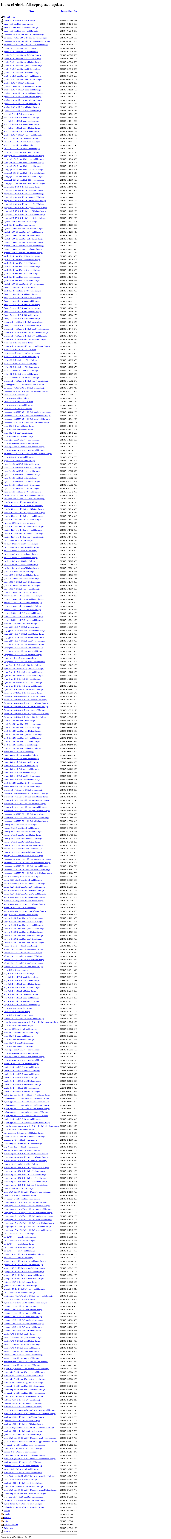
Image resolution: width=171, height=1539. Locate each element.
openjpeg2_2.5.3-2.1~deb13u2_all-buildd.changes (22, 166)
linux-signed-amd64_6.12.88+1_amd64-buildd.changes (24, 450)
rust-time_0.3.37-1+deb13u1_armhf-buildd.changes (23, 1448)
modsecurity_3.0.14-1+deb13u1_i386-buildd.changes (24, 1386)
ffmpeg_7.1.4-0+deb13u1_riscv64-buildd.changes (22, 325)
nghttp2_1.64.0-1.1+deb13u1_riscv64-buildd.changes (24, 284)
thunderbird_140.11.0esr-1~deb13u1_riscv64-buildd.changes (26, 818)
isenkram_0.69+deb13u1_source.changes (19, 523)
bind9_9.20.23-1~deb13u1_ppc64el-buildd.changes (23, 734)
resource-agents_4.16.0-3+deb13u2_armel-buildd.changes (25, 1181)
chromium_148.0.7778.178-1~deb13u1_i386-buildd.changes (26, 866)
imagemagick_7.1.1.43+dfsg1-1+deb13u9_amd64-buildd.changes (28, 1216)
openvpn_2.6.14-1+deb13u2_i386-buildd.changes (22, 610)
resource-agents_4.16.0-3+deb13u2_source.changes (23, 1143)
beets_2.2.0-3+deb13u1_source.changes (19, 1188)
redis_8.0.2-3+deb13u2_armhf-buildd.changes (21, 360)
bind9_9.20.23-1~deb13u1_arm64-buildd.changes (22, 738)
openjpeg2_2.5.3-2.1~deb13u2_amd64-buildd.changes (24, 156)
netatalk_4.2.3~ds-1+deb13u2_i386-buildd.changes (23, 530)
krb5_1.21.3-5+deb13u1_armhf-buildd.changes (21, 124)
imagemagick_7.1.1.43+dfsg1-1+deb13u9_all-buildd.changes (27, 1206)
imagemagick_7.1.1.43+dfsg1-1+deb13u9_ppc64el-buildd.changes (29, 1223)
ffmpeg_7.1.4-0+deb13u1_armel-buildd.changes (22, 308)
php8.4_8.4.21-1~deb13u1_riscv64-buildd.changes (23, 79)
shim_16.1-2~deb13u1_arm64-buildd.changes (21, 31)
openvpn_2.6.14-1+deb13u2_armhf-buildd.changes (23, 603)
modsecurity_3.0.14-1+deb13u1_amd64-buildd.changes (24, 1389)
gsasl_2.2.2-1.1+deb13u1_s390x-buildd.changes (22, 256)
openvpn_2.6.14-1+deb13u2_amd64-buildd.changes (23, 617)
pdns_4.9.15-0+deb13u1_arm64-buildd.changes (21, 575)
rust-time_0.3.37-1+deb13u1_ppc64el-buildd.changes (24, 1383)
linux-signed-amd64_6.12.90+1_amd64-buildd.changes (24, 1060)
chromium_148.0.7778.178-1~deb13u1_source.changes (24, 814)
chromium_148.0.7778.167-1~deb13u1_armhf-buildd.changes (27, 419)
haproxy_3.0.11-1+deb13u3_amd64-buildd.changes (23, 838)
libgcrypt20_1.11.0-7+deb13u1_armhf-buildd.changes (24, 637)
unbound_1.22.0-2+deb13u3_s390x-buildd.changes (23, 1313)
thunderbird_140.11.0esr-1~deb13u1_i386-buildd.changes (25, 807)
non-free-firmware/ (11, 1525)
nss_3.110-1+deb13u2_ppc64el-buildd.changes (21, 547)
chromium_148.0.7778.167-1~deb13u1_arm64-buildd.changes (27, 416)
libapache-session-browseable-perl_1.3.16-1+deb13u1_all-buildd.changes (31, 1126)
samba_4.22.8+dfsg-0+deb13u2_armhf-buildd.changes (24, 897)
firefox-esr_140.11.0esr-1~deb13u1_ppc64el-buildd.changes (26, 714)
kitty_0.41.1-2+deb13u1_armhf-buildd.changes (21, 998)
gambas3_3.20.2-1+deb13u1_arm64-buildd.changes (23, 1424)
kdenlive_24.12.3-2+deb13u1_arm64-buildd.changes (23, 956)
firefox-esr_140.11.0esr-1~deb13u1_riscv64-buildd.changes (26, 793)
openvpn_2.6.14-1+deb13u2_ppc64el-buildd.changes (23, 599)
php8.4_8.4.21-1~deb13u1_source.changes (20, 48)
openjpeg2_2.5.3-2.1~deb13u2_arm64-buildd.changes (24, 159)
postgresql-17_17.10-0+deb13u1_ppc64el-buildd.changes (25, 208)
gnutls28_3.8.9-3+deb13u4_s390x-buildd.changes (22, 111)
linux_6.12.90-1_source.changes (16, 970)
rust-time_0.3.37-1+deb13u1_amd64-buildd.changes (23, 1396)
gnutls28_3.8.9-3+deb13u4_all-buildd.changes (21, 107)
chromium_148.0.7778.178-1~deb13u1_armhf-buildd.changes (27, 870)
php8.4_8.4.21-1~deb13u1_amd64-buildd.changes (22, 69)
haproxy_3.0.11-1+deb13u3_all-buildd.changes (21, 828)
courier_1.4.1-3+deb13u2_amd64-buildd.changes (22, 1081)
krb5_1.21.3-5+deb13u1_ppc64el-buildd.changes (22, 128)
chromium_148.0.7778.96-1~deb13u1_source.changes (24, 34)
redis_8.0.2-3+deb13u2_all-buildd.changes (20, 350)
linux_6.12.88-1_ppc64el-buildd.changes (19, 426)
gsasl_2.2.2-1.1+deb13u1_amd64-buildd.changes (22, 260)
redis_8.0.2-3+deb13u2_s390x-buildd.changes (21, 371)
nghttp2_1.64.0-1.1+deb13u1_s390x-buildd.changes (23, 228)
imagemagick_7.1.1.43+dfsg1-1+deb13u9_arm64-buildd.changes (28, 1213)
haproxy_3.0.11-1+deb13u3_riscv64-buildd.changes (23, 856)
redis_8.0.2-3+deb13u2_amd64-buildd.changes (21, 357)
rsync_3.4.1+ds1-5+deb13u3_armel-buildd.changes (23, 686)
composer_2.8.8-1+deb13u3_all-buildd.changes (21, 1164)
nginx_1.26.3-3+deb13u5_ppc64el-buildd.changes (22, 468)
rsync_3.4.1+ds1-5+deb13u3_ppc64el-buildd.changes (24, 669)
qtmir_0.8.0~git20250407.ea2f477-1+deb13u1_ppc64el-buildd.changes (30, 1441)
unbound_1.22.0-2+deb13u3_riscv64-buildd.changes (23, 1355)
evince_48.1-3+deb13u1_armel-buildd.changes (21, 762)
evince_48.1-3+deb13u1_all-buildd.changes (20, 773)
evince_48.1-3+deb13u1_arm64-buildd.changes (21, 755)
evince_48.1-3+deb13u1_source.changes (19, 752)
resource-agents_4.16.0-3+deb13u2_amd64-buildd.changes (26, 1154)
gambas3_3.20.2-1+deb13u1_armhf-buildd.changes (23, 1462)
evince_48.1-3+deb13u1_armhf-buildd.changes (21, 759)
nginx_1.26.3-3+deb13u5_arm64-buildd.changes (22, 471)
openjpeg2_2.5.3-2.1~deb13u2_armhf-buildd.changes (24, 170)
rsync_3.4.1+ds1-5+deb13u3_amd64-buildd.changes (23, 672)
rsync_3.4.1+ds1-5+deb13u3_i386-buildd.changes (22, 679)
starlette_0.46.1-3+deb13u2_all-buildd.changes (21, 1469)
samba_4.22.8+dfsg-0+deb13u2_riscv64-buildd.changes (25, 911)
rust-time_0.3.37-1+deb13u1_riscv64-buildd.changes (23, 1486)
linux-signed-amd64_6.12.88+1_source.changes (22, 440)
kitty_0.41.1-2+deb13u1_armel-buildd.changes (21, 1001)
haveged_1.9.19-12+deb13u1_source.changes (21, 915)
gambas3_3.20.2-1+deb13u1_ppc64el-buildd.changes (24, 1417)
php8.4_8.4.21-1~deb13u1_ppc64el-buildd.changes (23, 66)
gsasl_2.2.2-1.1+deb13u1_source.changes (19, 225)
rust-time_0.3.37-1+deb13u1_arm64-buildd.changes (23, 1376)
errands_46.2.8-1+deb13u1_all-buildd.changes (21, 1064)
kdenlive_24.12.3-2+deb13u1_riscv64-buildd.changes (24, 1019)
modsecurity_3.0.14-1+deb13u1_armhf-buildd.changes (24, 1445)
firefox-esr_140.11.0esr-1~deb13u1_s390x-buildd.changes (25, 717)
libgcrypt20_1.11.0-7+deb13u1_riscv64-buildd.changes (24, 662)
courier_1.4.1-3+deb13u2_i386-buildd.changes (21, 1088)
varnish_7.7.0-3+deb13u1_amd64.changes (19, 1334)
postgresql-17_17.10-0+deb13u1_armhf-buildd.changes (24, 204)
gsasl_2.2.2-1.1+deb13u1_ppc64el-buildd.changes (22, 270)
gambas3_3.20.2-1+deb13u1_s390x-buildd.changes (23, 1403)
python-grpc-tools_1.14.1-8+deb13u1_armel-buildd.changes (26, 1105)
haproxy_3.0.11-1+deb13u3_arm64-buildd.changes (23, 849)
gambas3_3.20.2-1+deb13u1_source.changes (20, 1285)
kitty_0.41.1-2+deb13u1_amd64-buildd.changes (22, 987)
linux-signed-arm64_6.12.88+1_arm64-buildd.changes (24, 447)
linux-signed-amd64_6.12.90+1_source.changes (22, 1050)
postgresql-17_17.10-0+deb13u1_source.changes (22, 187)
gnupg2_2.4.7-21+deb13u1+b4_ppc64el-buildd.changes (25, 1261)
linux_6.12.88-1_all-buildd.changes (17, 398)
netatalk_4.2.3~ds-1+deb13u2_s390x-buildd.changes (23, 533)
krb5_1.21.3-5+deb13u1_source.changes (19, 114)
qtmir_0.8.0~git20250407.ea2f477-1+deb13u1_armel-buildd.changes (29, 1476)
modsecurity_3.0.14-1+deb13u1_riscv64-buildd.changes (25, 1493)
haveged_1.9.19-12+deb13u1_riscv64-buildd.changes (24, 942)
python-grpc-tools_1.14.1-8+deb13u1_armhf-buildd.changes (26, 1102)
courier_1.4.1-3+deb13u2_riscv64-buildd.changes (22, 1119)
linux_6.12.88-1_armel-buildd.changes (18, 402)
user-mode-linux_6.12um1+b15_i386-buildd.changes (23, 495)
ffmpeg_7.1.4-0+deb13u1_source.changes (19, 287)
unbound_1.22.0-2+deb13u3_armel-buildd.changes (23, 1317)
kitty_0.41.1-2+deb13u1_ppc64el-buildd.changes (22, 984)
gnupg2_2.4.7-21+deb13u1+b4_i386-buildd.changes (23, 1265)
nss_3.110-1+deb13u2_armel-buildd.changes (20, 551)
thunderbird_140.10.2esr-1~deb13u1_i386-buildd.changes (25, 336)
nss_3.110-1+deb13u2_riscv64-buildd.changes (21, 568)
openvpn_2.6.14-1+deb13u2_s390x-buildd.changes (23, 613)
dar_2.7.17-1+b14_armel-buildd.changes (19, 1233)
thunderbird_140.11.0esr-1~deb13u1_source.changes (23, 790)
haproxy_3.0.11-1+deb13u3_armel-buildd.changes (22, 835)
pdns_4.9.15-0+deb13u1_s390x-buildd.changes (21, 578)
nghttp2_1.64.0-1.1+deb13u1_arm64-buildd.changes (23, 232)
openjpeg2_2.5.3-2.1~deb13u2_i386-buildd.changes (23, 176)
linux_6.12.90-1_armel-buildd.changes (18, 1015)
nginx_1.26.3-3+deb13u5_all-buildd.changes (20, 478)
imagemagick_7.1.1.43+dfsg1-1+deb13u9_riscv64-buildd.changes (28, 1296)
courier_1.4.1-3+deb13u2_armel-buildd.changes (22, 1091)
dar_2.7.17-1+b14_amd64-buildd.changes (19, 1251)
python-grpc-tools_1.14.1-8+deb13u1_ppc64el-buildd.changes (27, 1095)
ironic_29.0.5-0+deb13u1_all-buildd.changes (20, 1480)
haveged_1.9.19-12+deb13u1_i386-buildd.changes (23, 939)
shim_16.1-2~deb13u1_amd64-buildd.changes (21, 27)
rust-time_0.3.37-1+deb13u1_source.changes (20, 1282)
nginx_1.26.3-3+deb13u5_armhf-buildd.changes (22, 481)
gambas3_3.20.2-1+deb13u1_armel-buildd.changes (23, 1466)
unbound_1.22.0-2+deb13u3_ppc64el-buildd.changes (24, 1324)
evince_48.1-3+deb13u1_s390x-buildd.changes (21, 769)
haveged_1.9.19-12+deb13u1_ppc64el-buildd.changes (24, 928)
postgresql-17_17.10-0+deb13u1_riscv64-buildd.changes (25, 218)
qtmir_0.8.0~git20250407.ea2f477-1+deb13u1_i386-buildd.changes (29, 1428)
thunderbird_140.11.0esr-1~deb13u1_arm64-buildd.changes (26, 797)
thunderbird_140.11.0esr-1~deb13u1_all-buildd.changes (25, 804)
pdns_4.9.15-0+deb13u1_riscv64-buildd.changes (22, 589)
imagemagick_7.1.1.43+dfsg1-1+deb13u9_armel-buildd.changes (28, 1230)
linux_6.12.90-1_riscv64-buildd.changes (19, 1130)
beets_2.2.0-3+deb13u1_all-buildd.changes (20, 1195)
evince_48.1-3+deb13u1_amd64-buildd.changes (22, 776)
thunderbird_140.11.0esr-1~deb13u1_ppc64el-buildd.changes (27, 811)
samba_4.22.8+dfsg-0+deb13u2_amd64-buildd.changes (24, 883)
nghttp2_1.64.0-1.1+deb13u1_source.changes (21, 221)
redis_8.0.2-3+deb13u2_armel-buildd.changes (21, 374)
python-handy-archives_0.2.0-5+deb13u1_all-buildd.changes (26, 1369)
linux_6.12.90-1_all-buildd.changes (17, 1012)
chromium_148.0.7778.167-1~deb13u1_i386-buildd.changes (26, 423)
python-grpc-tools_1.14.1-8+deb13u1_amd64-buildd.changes (26, 1109)
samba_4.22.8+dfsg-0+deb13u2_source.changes (22, 877)
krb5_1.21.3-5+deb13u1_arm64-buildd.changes (21, 118)
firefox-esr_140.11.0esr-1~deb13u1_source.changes (23, 693)
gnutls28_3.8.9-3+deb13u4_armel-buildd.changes (22, 86)
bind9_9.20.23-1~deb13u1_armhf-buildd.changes (22, 727)
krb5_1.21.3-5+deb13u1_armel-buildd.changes (21, 121)
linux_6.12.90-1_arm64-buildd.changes (18, 1046)
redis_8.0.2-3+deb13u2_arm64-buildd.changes (21, 367)
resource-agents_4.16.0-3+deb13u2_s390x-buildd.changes (25, 1161)
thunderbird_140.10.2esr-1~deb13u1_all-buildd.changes (25, 339)
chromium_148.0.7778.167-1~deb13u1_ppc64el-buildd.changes (28, 454)
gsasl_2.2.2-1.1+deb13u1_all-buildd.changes (20, 263)
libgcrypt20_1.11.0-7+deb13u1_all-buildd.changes (23, 655)
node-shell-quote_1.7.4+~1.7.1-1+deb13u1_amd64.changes (26, 1362)
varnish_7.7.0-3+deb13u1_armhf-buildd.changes (22, 1344)
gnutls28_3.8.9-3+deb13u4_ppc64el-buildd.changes (23, 93)
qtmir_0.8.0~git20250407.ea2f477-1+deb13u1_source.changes (27, 1192)
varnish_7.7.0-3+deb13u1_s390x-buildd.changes (22, 1358)
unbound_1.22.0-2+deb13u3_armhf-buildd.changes (23, 1327)
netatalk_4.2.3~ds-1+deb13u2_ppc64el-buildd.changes (24, 513)
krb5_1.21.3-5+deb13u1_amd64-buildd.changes (22, 142)
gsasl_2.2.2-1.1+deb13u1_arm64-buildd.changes (22, 267)
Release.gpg (8, 1528)
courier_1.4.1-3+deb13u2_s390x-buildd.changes (22, 1067)
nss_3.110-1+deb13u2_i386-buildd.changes (20, 561)
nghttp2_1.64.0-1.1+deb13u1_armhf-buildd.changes (23, 242)
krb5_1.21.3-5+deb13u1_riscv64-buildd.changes (22, 149)
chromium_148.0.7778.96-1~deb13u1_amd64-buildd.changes (27, 41)
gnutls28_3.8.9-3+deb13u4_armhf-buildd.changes (22, 90)
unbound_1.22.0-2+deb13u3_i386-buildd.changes (22, 1331)
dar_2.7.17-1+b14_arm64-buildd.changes (19, 1240)
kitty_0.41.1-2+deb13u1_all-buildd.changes (20, 991)
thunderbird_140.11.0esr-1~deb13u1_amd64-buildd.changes (26, 800)
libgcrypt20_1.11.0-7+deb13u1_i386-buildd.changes (23, 648)
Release (7, 1511)
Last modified (66, 11)
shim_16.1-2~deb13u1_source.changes (18, 24)
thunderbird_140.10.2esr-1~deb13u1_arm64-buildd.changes (26, 332)
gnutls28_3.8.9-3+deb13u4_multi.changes (19, 83)
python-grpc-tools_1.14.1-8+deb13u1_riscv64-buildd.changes (27, 1123)
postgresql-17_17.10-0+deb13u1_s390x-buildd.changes (24, 197)
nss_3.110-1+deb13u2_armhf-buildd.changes (20, 558)
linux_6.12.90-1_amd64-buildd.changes (19, 1043)
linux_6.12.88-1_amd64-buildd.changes (19, 436)
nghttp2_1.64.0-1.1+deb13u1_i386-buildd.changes (23, 249)
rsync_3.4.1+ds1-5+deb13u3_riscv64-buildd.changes (23, 689)
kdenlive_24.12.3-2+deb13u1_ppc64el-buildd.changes (24, 960)
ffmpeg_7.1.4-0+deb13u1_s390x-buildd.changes (22, 319)
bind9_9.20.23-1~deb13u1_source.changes (20, 721)
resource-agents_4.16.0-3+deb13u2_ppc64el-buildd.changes (26, 1168)
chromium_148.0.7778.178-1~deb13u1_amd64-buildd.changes (27, 859)
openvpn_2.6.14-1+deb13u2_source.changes (20, 592)
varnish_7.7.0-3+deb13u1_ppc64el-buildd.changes (23, 1337)
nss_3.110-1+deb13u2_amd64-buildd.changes (21, 565)
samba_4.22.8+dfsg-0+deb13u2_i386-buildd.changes (23, 901)
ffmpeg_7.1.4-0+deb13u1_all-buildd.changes (20, 294)
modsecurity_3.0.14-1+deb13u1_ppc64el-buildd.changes (25, 1379)
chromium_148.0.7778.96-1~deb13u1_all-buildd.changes (25, 38)
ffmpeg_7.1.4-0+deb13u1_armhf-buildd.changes (22, 301)
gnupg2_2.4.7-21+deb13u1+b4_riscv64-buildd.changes (24, 1289)
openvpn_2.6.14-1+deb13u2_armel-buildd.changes (23, 596)
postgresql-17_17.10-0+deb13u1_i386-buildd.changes (24, 194)
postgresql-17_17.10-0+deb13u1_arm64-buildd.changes (25, 211)
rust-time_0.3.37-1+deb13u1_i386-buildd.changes (22, 1400)
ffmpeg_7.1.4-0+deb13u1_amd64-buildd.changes (22, 298)
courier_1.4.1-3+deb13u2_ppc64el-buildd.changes (22, 1084)
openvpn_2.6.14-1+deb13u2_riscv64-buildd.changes (23, 620)
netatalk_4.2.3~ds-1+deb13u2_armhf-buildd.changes (23, 506)
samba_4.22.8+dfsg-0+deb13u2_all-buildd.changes (23, 880)
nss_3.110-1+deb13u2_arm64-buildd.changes (21, 544)
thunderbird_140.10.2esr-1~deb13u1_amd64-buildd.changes (26, 329)
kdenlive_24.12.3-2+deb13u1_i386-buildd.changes (23, 953)
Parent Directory (10, 17)
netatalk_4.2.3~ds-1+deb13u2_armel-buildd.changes (23, 516)
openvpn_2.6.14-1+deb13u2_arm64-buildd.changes (23, 606)
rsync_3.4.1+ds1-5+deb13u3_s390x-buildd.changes (23, 665)
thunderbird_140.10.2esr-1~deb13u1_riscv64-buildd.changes (26, 381)
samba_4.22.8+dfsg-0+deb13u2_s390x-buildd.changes (24, 904)
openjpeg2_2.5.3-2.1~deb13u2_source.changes (21, 152)
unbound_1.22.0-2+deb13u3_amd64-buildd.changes (23, 1320)
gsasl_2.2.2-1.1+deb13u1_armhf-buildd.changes (22, 277)
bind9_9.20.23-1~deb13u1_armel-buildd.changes (22, 731)
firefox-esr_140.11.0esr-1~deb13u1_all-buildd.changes (24, 696)
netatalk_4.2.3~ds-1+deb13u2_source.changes (21, 502)
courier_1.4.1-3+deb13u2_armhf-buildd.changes (22, 1074)
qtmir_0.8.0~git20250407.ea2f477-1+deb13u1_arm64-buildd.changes (30, 1438)
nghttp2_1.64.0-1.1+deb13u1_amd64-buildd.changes (23, 239)
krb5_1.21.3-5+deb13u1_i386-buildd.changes (21, 138)
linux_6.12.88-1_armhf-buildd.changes (18, 429)
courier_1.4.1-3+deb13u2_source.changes (19, 20)
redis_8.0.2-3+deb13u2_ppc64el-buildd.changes (22, 353)
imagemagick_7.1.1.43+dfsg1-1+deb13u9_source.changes (25, 1202)
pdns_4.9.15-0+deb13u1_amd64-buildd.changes (22, 585)
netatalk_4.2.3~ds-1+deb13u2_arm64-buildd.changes (24, 509)
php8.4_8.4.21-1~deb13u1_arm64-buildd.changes (22, 76)
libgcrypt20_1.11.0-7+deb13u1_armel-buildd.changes (24, 644)
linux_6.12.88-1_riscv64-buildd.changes (19, 457)
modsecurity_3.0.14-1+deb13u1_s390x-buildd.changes (24, 1393)
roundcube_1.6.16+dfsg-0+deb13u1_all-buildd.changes (24, 1500)
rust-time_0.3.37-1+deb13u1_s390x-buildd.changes (23, 1407)
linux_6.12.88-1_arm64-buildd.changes (18, 433)
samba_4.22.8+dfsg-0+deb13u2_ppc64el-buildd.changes (25, 894)
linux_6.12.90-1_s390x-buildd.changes (18, 1026)
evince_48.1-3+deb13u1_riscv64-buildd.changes (22, 786)
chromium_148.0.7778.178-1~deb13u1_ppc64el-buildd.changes (28, 873)
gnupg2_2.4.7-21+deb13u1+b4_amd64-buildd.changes (24, 1268)
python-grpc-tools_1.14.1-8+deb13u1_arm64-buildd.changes (26, 1112)
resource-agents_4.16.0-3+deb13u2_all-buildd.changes (24, 1171)
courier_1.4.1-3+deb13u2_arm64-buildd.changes (22, 1071)
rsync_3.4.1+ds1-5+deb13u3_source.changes (20, 658)
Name (31, 11)
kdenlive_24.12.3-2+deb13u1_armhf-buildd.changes (23, 949)
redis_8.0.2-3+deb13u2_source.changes (18, 343)
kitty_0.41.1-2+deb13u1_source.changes (19, 974)
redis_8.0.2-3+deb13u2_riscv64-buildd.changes (21, 377)
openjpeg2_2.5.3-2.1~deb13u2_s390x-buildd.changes (24, 180)
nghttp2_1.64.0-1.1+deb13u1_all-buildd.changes (22, 235)
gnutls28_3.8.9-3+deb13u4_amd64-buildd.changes (23, 100)
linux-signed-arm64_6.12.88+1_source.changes (21, 443)
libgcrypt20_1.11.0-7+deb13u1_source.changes (21, 627)
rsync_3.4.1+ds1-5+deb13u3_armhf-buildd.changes (23, 682)
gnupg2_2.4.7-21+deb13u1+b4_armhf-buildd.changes (24, 1275)
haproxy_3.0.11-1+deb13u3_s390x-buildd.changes (23, 831)
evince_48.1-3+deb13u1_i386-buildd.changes (21, 766)
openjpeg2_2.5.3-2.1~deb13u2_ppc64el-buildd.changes (24, 173)
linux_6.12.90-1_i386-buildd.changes (18, 1008)
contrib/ (7, 1514)
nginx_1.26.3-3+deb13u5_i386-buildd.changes (21, 488)
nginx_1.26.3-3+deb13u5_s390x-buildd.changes (22, 464)
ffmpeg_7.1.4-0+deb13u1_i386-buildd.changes (21, 315)
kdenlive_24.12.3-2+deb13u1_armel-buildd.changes (23, 963)
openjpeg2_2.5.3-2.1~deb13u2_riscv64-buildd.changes (24, 183)
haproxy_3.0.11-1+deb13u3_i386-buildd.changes (22, 842)
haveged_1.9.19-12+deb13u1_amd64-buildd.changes (23, 935)
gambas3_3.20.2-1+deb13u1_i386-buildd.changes (22, 1434)
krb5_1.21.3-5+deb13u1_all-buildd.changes (20, 145)
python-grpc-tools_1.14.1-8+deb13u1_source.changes (24, 384)
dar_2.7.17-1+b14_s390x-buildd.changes (19, 1247)
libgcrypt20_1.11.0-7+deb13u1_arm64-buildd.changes (24, 634)
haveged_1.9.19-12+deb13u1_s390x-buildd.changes (23, 922)
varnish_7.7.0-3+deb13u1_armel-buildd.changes (22, 1348)
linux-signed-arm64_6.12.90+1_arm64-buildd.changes (24, 1057)
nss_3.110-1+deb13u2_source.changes (18, 540)
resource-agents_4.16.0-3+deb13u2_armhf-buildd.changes (25, 1178)
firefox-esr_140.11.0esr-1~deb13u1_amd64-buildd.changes (26, 707)
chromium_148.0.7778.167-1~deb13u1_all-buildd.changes (26, 391)
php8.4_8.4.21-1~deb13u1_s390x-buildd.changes (22, 59)
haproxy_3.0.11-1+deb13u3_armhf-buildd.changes (23, 852)
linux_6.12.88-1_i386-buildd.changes (18, 409)
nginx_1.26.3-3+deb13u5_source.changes (19, 461)
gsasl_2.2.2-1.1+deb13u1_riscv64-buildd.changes (22, 291)
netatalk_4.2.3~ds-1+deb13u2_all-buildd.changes (22, 520)
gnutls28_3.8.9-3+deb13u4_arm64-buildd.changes (22, 97)
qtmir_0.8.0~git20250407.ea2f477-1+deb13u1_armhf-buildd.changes (29, 1459)
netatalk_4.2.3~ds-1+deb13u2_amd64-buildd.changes (24, 526)
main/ (6, 1521)
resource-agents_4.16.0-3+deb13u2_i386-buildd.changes (25, 1175)
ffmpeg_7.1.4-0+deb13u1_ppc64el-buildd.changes (23, 312)
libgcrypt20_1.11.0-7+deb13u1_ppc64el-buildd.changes (25, 630)
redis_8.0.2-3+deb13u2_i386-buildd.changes (20, 364)
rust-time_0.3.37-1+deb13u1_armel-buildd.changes (23, 1473)
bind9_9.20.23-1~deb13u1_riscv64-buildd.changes (23, 783)
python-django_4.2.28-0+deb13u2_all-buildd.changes (24, 1507)
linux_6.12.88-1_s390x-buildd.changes (18, 405)
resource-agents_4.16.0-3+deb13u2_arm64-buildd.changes (26, 1157)
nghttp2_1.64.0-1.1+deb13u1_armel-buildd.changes (23, 253)
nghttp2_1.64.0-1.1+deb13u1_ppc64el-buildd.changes (24, 246)
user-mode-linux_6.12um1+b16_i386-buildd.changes (23, 1133)
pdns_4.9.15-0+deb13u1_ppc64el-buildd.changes (22, 582)
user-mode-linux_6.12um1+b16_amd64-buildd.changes (24, 1136)
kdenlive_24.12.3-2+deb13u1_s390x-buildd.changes (23, 967)
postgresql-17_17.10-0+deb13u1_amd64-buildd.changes (25, 201)
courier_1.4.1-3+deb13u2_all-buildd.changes (20, 1078)
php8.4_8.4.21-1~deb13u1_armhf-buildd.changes (22, 55)
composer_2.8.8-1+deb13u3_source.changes (20, 1140)
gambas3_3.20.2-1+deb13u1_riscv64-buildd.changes (23, 1483)
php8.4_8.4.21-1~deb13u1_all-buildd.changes (21, 52)
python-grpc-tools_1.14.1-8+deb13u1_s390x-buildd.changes (26, 1098)
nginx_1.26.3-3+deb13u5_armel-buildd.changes (22, 485)
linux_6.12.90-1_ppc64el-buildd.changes (19, 1039)
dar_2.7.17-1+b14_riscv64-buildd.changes (19, 1292)
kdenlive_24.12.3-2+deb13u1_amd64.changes (21, 946)
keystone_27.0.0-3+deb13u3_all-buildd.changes (22, 1032)
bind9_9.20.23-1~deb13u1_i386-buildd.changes (22, 741)
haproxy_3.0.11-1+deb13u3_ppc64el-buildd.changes (23, 845)
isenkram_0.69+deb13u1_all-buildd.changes (20, 1029)
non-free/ (7, 1518)
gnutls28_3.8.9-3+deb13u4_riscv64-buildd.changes (23, 135)
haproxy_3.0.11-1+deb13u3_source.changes (20, 825)
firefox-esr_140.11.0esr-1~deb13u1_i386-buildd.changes (25, 710)
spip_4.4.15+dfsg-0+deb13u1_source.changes (21, 1147)
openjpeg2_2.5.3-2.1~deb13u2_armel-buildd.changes (24, 163)
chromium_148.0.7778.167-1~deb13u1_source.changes (24, 388)
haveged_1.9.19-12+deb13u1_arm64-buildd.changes (23, 925)
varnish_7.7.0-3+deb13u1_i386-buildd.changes (21, 1351)
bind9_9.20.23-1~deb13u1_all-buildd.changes (21, 745)
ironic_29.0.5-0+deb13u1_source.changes (19, 1299)
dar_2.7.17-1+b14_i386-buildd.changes (18, 1258)
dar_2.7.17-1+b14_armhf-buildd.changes (19, 1244)
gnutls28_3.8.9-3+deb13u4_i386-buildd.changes (22, 104)
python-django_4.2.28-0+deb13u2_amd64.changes (23, 1504)
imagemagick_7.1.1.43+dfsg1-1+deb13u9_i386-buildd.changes (27, 1227)
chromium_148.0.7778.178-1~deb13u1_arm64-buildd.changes (27, 863)
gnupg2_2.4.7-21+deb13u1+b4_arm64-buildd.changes (24, 1254)
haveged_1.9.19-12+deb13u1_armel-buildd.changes (23, 932)
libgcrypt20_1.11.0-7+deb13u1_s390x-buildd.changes (24, 651)
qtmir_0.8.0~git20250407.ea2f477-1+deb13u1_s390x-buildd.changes (29, 1414)
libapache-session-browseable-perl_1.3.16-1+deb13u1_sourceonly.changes (31, 1022)
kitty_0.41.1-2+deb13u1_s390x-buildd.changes (21, 980)
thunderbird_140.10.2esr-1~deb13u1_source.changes (23, 322)
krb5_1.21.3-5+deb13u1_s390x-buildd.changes (21, 131)
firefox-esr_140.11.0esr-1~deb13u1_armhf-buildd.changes (25, 700)
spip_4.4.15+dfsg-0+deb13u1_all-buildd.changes (22, 1150)
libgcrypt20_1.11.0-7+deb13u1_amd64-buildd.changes (24, 641)
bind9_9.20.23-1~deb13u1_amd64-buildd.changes (22, 748)
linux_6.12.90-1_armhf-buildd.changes (18, 1036)
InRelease (7, 1532)
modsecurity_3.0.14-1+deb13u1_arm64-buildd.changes (24, 1372)
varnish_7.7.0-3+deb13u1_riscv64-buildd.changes (22, 1365)
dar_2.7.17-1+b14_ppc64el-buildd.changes (20, 1237)
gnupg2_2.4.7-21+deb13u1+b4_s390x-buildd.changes (24, 1272)
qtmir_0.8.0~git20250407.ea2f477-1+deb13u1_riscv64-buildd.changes (30, 1490)
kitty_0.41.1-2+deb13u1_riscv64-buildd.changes (22, 1005)
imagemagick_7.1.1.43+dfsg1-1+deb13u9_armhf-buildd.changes (28, 1220)
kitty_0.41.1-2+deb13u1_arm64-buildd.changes (21, 977)
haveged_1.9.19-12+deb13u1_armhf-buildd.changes (23, 918)
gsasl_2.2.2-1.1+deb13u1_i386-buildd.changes (21, 273)
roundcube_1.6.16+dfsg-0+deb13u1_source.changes (23, 1497)
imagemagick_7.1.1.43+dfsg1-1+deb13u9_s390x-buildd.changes (28, 1209)
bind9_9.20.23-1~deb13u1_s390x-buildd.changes (22, 724)
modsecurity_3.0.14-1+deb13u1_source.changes (22, 1199)
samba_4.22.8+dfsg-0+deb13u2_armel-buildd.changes (24, 890)
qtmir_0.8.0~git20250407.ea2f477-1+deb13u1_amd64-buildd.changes (30, 1410)
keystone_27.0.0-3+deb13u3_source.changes (20, 624)
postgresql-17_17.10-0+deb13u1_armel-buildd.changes (24, 215)
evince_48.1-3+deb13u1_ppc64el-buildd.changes (22, 779)
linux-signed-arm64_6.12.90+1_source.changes (21, 1053)
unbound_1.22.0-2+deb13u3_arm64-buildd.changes (23, 1310)
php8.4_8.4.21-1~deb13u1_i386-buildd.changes (22, 72)
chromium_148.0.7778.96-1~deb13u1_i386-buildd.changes (26, 45)
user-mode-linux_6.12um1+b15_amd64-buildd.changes (24, 499)
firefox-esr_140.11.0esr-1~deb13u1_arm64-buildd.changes (26, 703)
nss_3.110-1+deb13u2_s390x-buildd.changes (20, 554)
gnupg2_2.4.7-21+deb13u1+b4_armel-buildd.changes (24, 1279)
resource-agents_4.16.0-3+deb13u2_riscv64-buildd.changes (26, 1185)
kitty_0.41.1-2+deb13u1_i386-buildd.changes (21, 994)
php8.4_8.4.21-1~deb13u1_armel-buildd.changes (22, 62)
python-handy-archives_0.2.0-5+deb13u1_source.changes (25, 1303)
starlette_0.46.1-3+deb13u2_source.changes (20, 1452)
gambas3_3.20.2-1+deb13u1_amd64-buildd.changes (23, 1431)
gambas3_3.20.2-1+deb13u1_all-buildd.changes (22, 1421)
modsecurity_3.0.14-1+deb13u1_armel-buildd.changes (24, 1455)
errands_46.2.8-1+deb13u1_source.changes (20, 908)
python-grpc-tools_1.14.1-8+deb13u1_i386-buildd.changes (26, 1116)
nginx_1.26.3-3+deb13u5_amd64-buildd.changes (22, 474)
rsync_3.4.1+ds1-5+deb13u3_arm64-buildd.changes (23, 676)
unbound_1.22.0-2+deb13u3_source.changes (20, 1306)
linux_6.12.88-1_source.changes (16, 395)
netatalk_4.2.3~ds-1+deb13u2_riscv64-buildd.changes (24, 537)
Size (75, 11)
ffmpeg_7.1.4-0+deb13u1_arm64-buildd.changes (22, 305)
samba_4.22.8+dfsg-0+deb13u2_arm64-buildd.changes (24, 887)
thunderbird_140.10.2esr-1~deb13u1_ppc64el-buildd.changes (27, 346)
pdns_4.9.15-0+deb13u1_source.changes (19, 572)
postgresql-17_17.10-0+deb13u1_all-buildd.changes (23, 190)
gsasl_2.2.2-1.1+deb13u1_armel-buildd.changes (22, 280)
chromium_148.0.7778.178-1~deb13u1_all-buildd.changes (26, 821)
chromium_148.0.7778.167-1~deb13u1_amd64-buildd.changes (27, 412)
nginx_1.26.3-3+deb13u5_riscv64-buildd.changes (22, 492)
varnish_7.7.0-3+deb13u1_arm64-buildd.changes (22, 1341)
